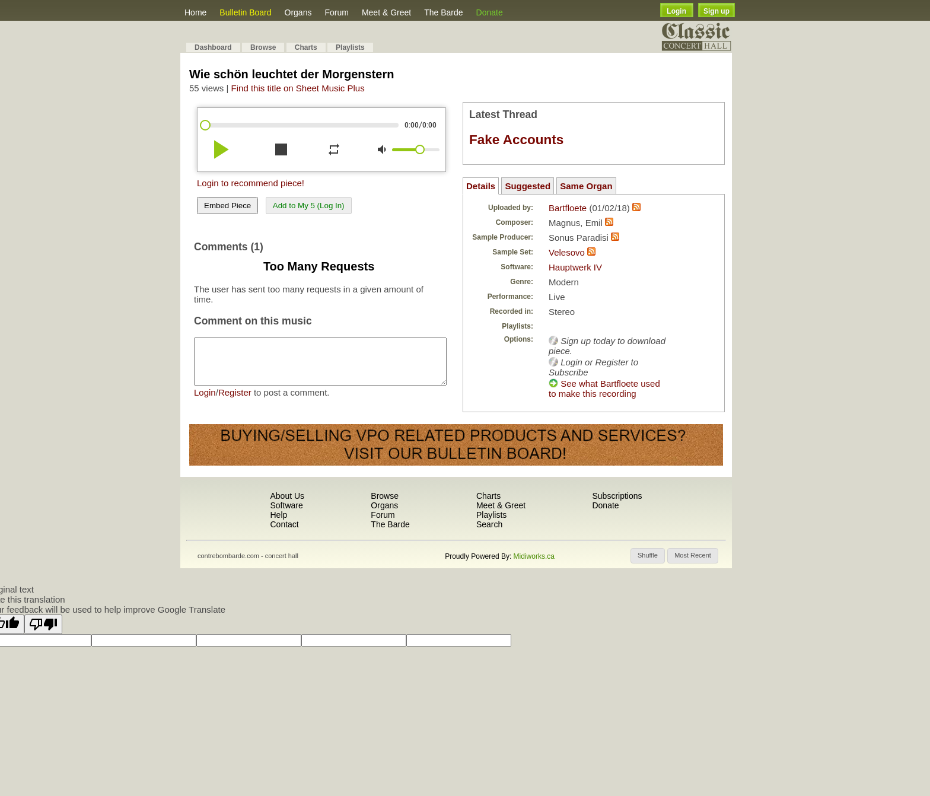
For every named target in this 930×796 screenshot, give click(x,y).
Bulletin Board (245, 12)
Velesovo (568, 252)
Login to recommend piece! (250, 183)
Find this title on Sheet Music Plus (298, 88)
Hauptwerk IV (575, 267)
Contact (284, 524)
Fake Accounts (516, 139)
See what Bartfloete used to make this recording (604, 388)
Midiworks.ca (534, 556)
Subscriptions (617, 496)
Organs (298, 12)
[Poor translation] (43, 624)
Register (234, 401)
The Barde (443, 12)
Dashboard (213, 47)
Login (676, 11)
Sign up (716, 11)
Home (195, 12)
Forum (336, 12)
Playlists (350, 47)
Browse (263, 47)
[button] (647, 555)
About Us (287, 496)
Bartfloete (568, 208)
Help (278, 515)
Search (489, 524)
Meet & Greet (386, 12)
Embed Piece (227, 205)
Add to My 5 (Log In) (309, 205)
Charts (306, 47)
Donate (489, 12)
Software (286, 505)
